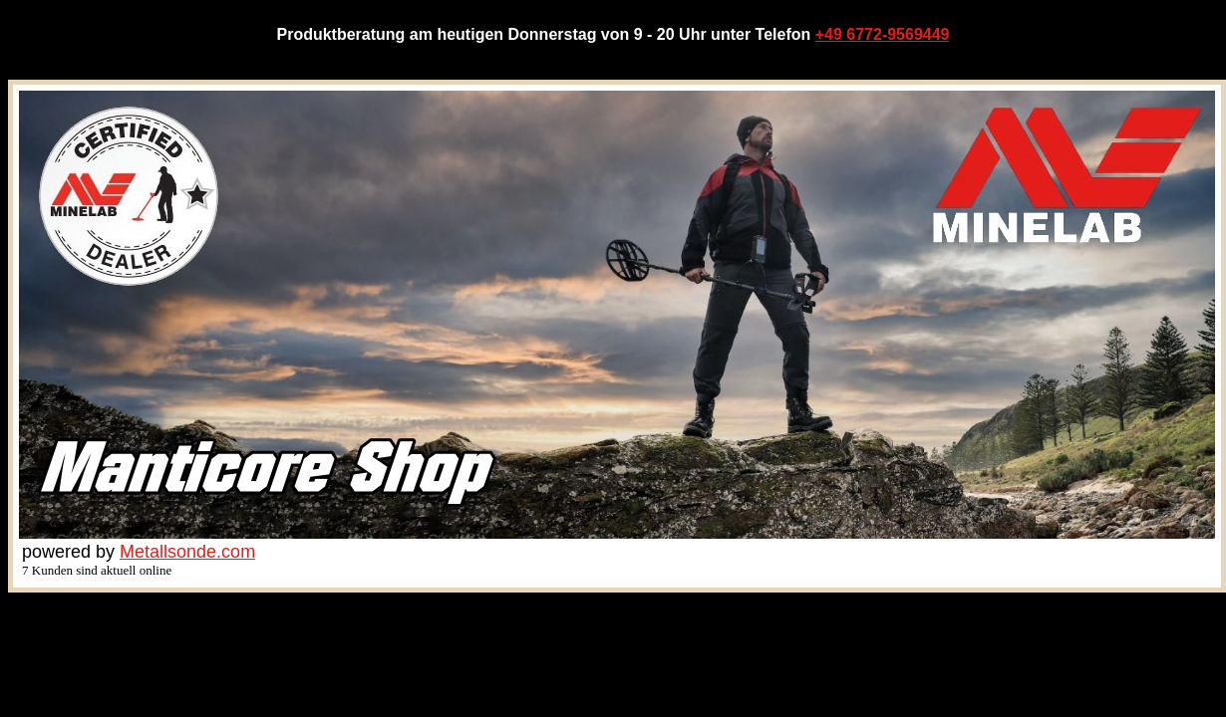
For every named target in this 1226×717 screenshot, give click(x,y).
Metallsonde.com (187, 552)
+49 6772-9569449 (882, 34)
